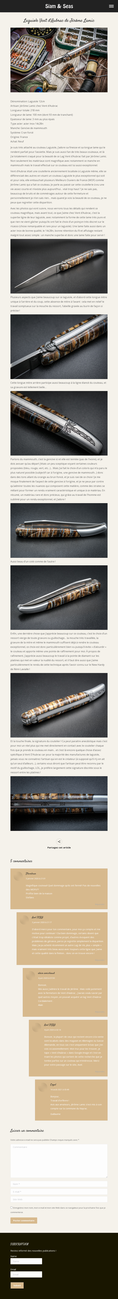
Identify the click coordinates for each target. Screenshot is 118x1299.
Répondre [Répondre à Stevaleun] (99, 904)
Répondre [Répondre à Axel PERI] (99, 960)
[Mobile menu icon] (111, 6)
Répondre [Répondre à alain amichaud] (99, 1011)
